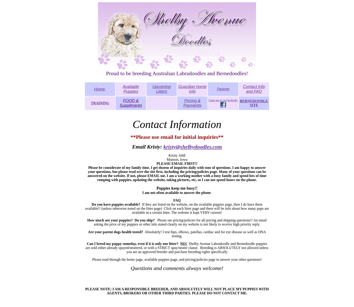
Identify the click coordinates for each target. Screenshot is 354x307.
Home (100, 89)
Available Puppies (131, 89)
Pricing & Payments (192, 103)
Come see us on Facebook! (223, 100)
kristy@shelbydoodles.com (192, 147)
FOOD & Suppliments (131, 103)
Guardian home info (192, 89)
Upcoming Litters (161, 89)
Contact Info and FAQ (254, 89)
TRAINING (100, 103)
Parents (223, 89)
